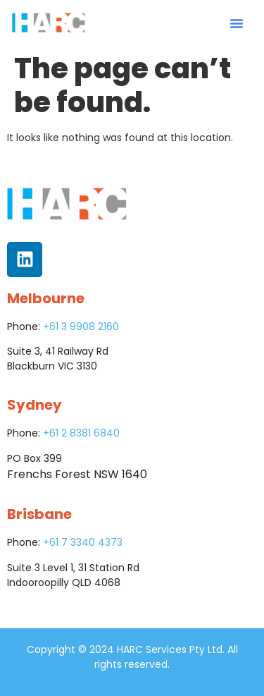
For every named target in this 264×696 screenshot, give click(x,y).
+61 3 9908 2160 (81, 326)
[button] (236, 23)
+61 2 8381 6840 (81, 433)
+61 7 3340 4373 (82, 542)
